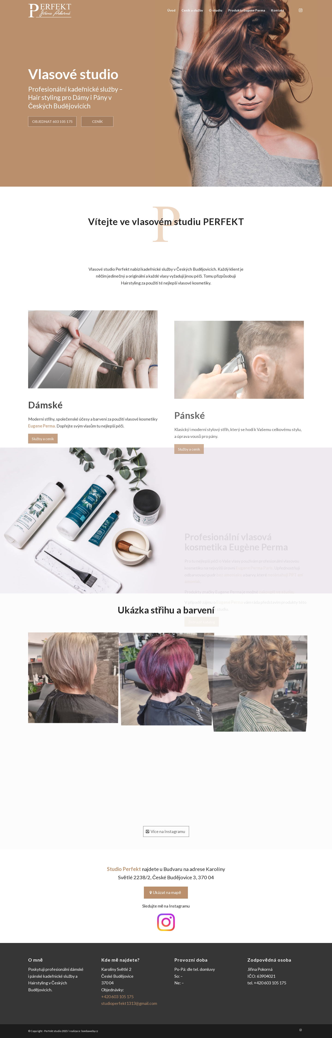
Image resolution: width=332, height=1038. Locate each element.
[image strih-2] (168, 679)
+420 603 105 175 (117, 996)
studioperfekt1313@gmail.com (129, 1003)
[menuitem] (171, 10)
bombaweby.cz (89, 1030)
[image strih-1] (75, 679)
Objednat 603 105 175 (52, 120)
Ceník (97, 120)
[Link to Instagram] (300, 10)
